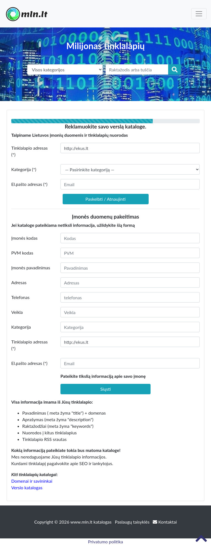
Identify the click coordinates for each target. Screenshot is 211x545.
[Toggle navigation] (199, 13)
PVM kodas (22, 252)
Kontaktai (165, 521)
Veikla (17, 312)
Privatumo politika (105, 541)
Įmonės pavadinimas (30, 267)
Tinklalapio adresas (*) (29, 151)
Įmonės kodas (24, 238)
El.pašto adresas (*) (29, 184)
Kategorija (21, 326)
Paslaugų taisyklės (133, 521)
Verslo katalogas (26, 487)
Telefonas (20, 297)
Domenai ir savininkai (31, 480)
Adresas (18, 282)
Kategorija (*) (23, 169)
